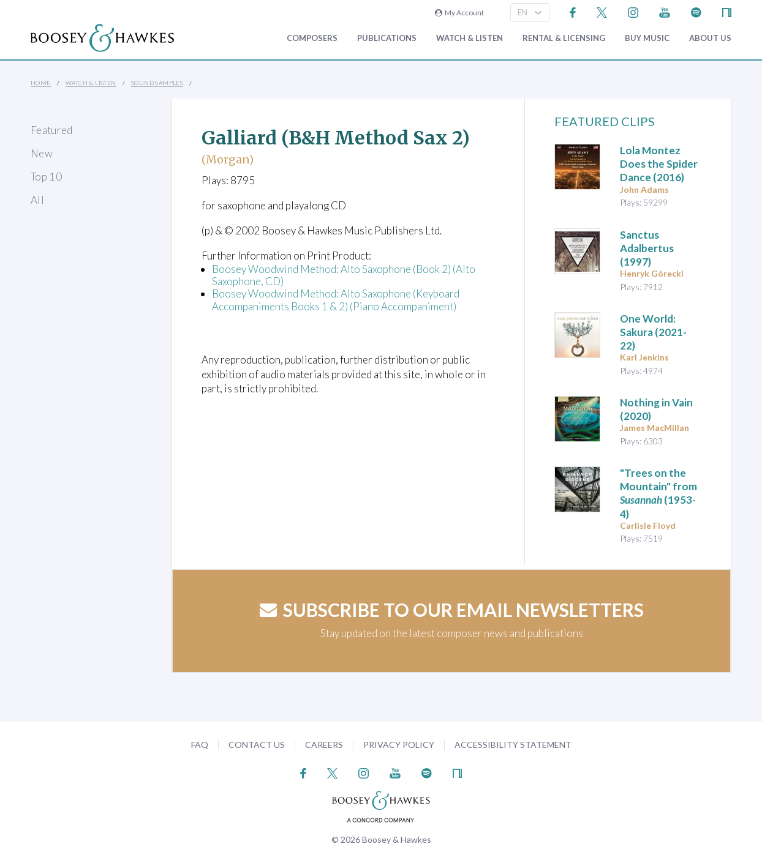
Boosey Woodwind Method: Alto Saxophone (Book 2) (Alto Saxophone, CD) (343, 275)
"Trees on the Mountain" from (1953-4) (658, 493)
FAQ (199, 744)
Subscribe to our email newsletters (452, 610)
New (42, 153)
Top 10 (46, 176)
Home (41, 82)
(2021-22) (653, 332)
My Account (459, 12)
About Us (710, 38)
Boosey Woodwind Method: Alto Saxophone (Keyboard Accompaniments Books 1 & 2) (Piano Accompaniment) (335, 299)
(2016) (659, 164)
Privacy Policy (398, 744)
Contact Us (256, 744)
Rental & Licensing (563, 38)
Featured (52, 130)
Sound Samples (157, 82)
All (37, 199)
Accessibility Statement (513, 744)
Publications (387, 38)
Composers (312, 38)
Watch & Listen (469, 38)
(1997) (647, 248)
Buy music (647, 38)
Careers (324, 744)
